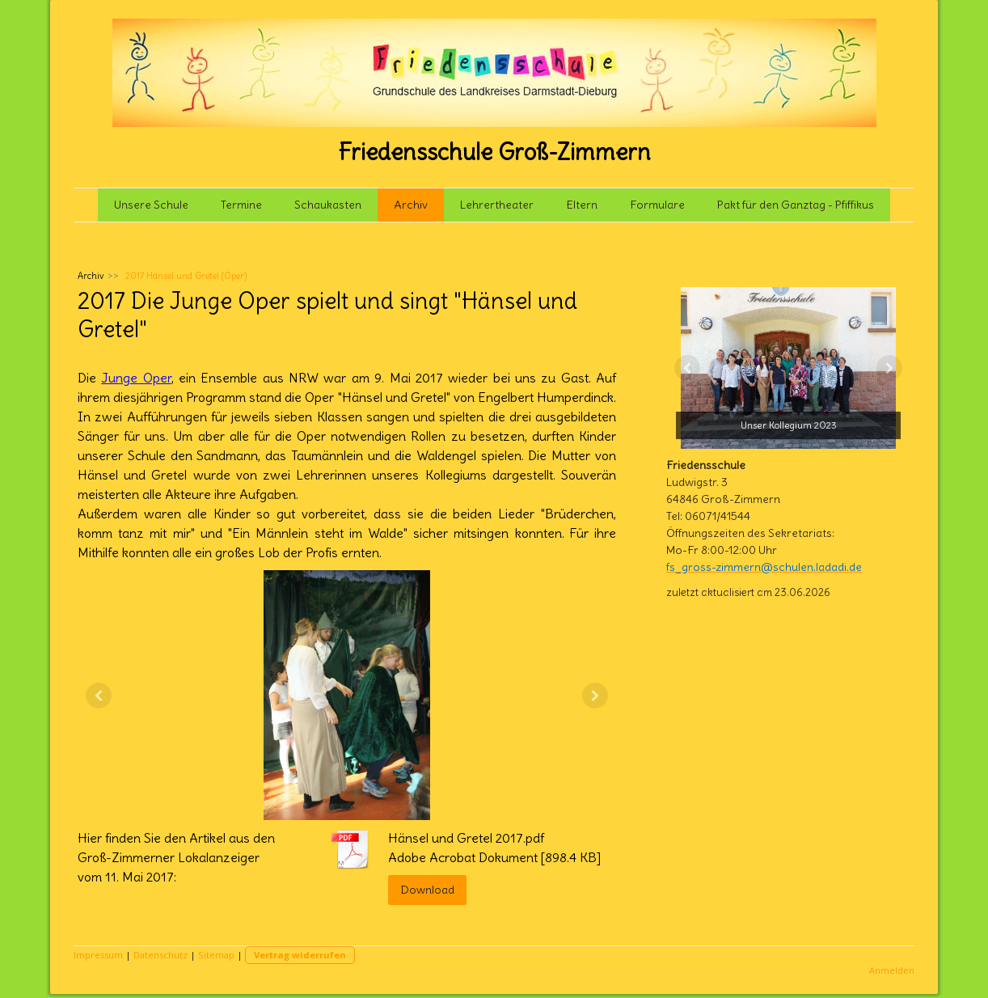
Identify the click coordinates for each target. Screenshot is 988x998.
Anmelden (891, 970)
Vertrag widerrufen (300, 955)
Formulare (657, 204)
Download (427, 889)
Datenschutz (160, 955)
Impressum (98, 955)
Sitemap (216, 955)
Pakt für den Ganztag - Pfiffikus (795, 204)
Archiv (411, 204)
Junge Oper (136, 378)
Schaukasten (327, 204)
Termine (241, 204)
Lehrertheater (497, 204)
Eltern (581, 204)
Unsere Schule (151, 204)
